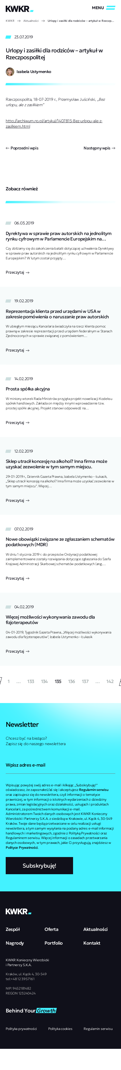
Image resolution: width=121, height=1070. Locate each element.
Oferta (51, 929)
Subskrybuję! (39, 865)
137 (85, 681)
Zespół (13, 929)
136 (71, 681)
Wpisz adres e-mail (25, 765)
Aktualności (31, 21)
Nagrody (15, 943)
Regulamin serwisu (98, 1028)
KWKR (10, 21)
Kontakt (91, 943)
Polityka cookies (60, 1028)
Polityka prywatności (21, 1028)
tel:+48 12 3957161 (20, 979)
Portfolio (54, 943)
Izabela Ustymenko (34, 71)
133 (30, 681)
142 (109, 681)
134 (44, 681)
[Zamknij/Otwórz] (103, 8)
